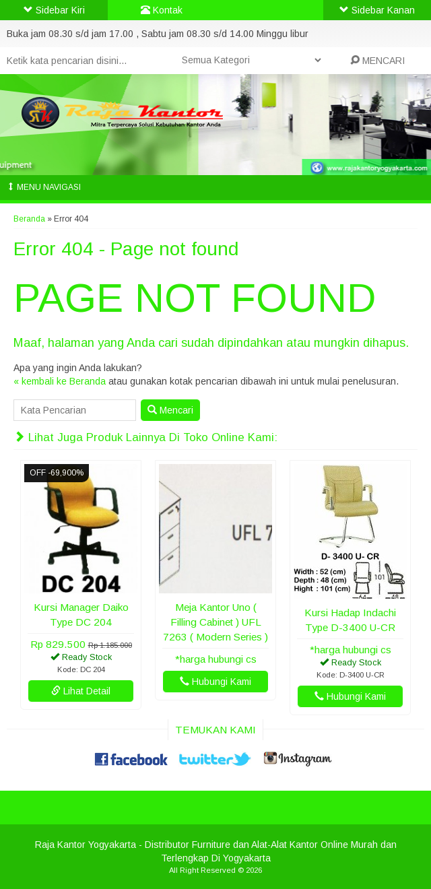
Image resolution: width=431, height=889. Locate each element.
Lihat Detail (80, 691)
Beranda (29, 219)
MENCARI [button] (377, 60)
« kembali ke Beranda (59, 381)
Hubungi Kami (215, 681)
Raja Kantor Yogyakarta (85, 844)
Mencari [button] (170, 410)
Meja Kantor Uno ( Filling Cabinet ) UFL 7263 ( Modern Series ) (215, 622)
